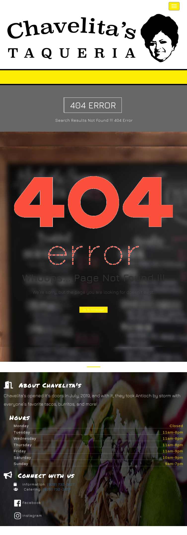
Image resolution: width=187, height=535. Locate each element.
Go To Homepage (93, 309)
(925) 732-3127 (60, 485)
